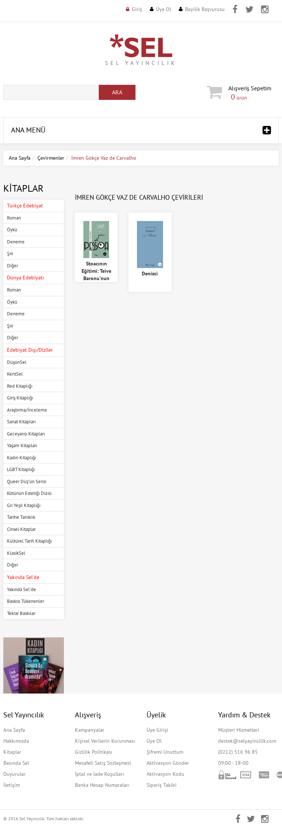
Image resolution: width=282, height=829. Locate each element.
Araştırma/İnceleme (27, 410)
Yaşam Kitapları (22, 445)
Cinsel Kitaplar (21, 529)
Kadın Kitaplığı (21, 458)
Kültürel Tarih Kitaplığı (29, 541)
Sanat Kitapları (21, 422)
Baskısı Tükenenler (25, 601)
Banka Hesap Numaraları (102, 785)
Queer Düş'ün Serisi (26, 481)
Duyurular (14, 774)
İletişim (11, 785)
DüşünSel (16, 362)
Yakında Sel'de (21, 589)
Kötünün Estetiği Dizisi (29, 493)
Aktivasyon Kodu (165, 774)
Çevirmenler (50, 158)
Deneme (16, 242)
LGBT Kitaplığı (21, 469)
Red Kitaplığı (19, 386)
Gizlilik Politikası (93, 752)
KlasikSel (16, 553)
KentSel (15, 374)
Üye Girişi (157, 730)
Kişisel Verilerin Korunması (105, 741)
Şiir (10, 253)
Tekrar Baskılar (21, 613)
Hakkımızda (16, 741)
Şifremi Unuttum (165, 752)
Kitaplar (12, 752)
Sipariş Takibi (162, 785)
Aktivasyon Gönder (168, 763)
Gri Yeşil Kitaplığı (23, 505)
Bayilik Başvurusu (205, 9)
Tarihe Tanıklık (21, 517)
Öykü (12, 230)
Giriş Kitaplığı (20, 398)
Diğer (12, 266)
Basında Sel (16, 763)
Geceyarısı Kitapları (26, 434)
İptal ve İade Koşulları (99, 774)
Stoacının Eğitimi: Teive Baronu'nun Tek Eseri (96, 274)
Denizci (150, 273)
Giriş (137, 9)
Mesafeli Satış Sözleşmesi (103, 763)
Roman (14, 218)
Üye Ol (163, 9)
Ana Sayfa (19, 158)
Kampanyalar (89, 730)
